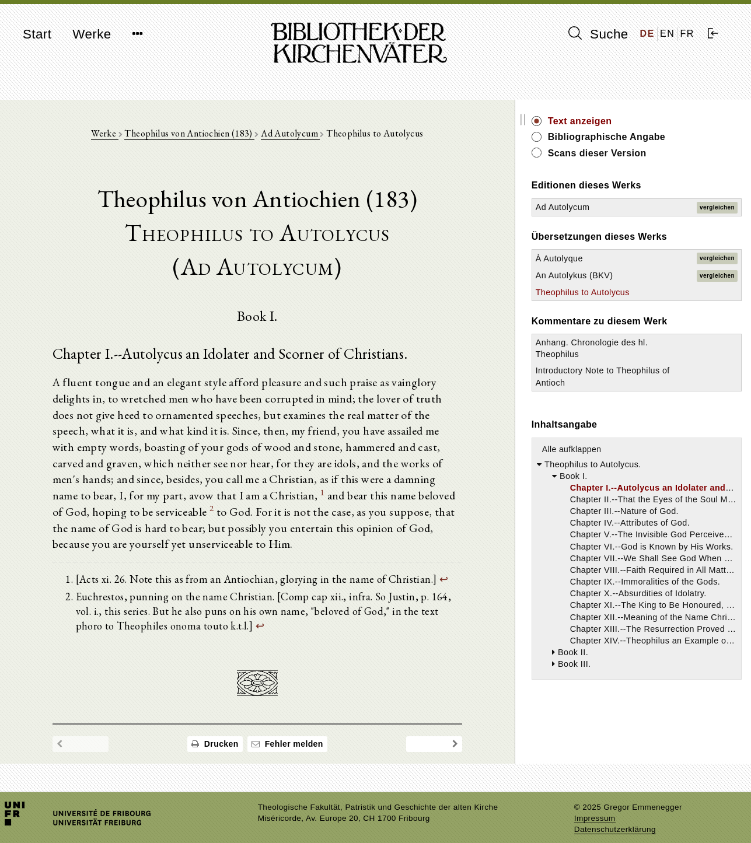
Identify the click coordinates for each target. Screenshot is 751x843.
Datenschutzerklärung (615, 816)
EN (667, 34)
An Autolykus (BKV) (623, 275)
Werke (91, 34)
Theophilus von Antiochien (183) (214, 135)
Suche (598, 33)
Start (37, 34)
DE (647, 34)
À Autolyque (607, 258)
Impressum (595, 805)
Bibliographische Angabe (655, 137)
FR (687, 34)
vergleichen (717, 207)
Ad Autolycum (314, 135)
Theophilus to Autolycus (631, 292)
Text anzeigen (628, 121)
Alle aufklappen (620, 449)
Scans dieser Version (645, 153)
